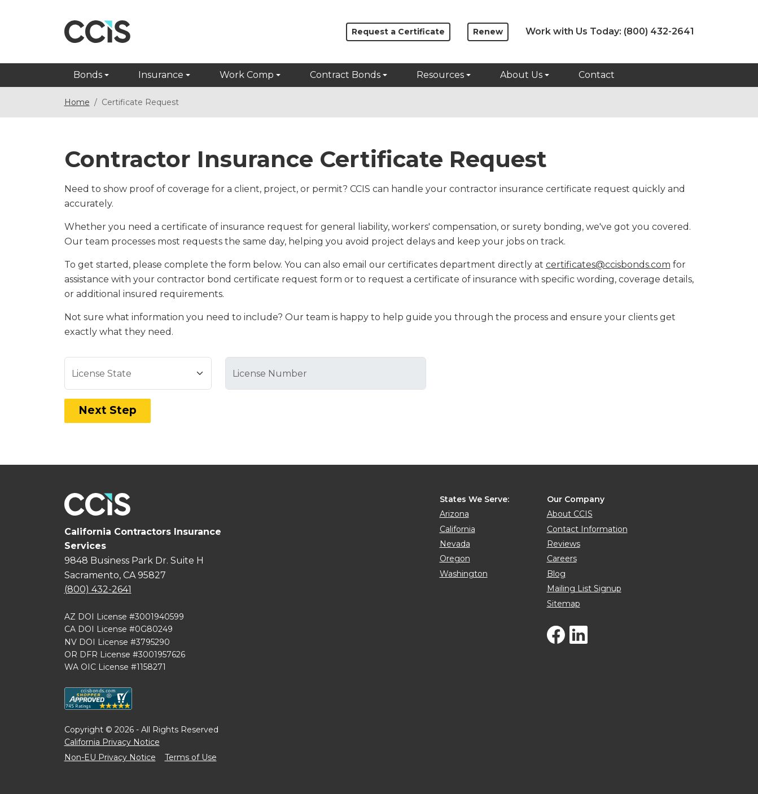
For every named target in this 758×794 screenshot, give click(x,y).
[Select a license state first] (325, 373)
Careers (562, 558)
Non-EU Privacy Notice (110, 757)
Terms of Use (191, 757)
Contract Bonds (345, 74)
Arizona (454, 514)
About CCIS (570, 514)
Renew (488, 32)
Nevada (455, 544)
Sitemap (563, 604)
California (457, 529)
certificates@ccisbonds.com (608, 264)
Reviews (563, 544)
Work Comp (247, 74)
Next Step (107, 410)
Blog (556, 574)
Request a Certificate (398, 32)
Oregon (455, 558)
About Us (521, 74)
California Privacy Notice (112, 742)
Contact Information (587, 529)
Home (77, 102)
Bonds (87, 74)
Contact (597, 74)
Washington (464, 574)
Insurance (160, 74)
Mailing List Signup (584, 588)
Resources (440, 74)
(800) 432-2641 (659, 31)
